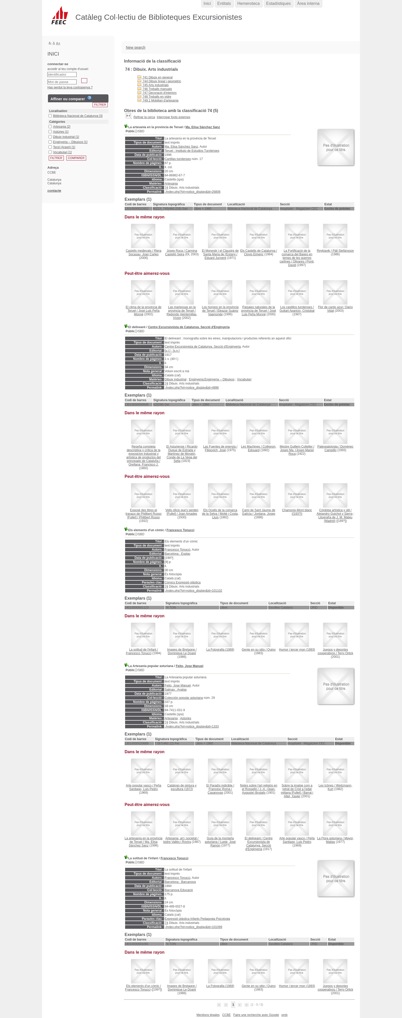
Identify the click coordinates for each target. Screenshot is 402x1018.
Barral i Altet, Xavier (298, 794)
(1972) (181, 787)
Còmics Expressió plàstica (182, 582)
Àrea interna (308, 3)
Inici (207, 3)
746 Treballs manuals (154, 89)
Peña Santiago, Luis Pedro (145, 787)
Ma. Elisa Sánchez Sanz (202, 127)
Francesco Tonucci (180, 530)
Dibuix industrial (175, 379)
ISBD (140, 131)
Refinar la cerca (144, 117)
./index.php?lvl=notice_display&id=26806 (192, 192)
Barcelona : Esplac (177, 554)
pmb (284, 1015)
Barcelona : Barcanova (180, 882)
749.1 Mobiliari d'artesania (157, 100)
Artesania (171, 183)
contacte (54, 191)
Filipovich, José (215, 450)
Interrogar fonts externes (173, 117)
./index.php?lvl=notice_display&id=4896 (192, 387)
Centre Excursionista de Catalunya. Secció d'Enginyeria (188, 327)
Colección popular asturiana (184, 698)
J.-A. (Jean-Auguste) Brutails (258, 790)
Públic (130, 131)
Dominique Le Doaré (182, 653)
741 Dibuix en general (155, 77)
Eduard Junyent (215, 258)
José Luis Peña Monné (259, 312)
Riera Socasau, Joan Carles (144, 252)
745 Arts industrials (153, 85)
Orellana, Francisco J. (143, 464)
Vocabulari (244, 379)
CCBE (226, 1015)
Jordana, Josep (264, 514)
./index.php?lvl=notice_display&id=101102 (193, 590)
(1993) (297, 649)
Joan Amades (187, 514)
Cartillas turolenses (178, 159)
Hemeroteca (248, 3)
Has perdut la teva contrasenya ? (70, 87)
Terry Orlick (345, 653)
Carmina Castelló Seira (181, 252)
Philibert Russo (149, 517)
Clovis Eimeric (254, 254)
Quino (271, 649)
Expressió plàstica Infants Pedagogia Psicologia (197, 919)
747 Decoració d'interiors (157, 93)
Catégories (57, 122)
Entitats (224, 3)
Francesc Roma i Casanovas (220, 790)
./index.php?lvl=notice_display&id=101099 (193, 927)
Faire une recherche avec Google (256, 1015)
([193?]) (297, 512)
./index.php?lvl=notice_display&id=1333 (192, 726)
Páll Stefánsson (343, 251)
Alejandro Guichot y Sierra (335, 514)
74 (166, 187)
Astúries (185, 718)
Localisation (58, 111)
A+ (58, 43)
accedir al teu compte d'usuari (67, 69)
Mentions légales (208, 1015)
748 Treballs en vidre (154, 96)
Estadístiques (278, 3)
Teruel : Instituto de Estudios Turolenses (192, 151)
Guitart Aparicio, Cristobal (296, 311)
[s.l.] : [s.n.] (172, 350)
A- (50, 42)
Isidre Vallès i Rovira (177, 842)
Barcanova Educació (179, 890)
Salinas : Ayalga (175, 689)
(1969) (220, 649)
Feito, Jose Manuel (189, 666)
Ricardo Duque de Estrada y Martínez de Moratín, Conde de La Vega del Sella (182, 454)
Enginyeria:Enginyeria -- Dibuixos (211, 379)
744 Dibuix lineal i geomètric (159, 81)
